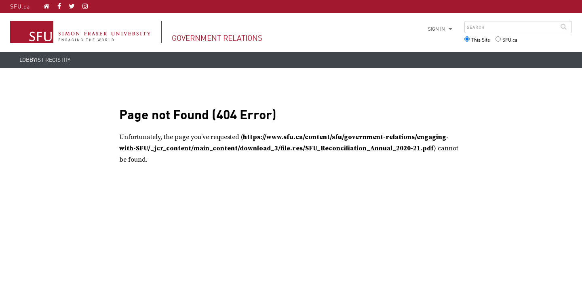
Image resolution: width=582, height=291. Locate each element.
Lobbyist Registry (44, 60)
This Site (480, 40)
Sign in (436, 29)
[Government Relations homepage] (47, 6)
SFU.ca (20, 7)
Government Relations (217, 38)
